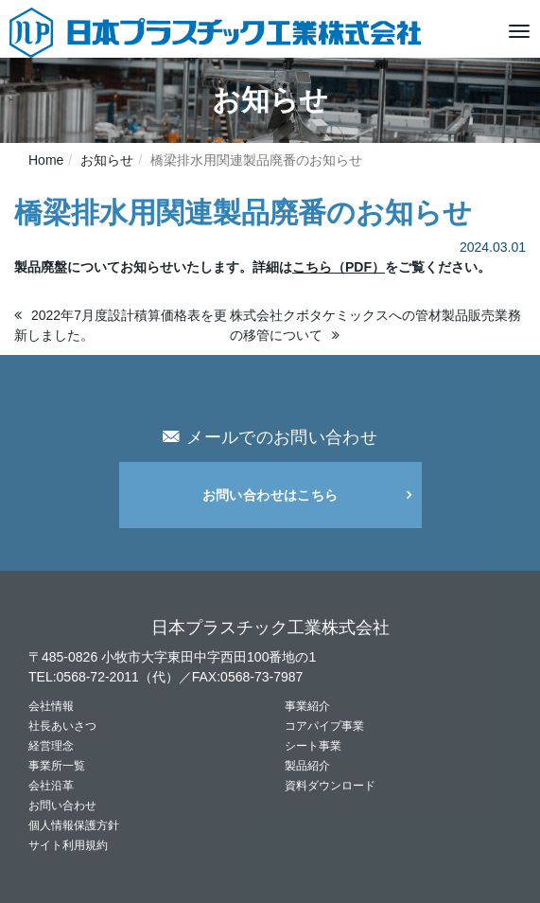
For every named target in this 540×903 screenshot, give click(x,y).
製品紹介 (307, 765)
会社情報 (51, 706)
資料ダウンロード (330, 785)
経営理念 (51, 745)
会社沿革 (51, 785)
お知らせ (106, 160)
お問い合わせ (62, 805)
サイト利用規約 (68, 845)
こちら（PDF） (338, 266)
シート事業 (313, 745)
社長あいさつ (62, 726)
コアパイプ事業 (324, 726)
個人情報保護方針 (73, 825)
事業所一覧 (56, 765)
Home (45, 160)
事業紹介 (307, 706)
